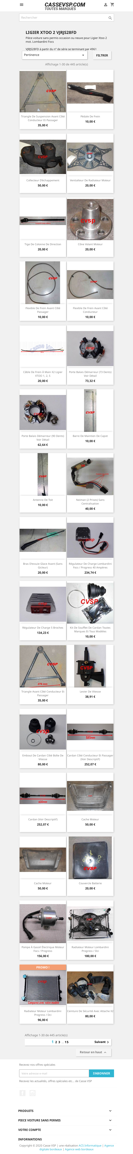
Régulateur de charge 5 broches (42, 627)
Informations (30, 1139)
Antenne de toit (43, 500)
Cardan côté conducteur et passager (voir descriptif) (90, 757)
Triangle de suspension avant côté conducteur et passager (43, 118)
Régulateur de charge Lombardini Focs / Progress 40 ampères (90, 565)
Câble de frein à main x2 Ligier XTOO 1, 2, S (43, 373)
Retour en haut (93, 1052)
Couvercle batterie (90, 883)
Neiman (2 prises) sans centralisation (90, 501)
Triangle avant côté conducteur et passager (42, 693)
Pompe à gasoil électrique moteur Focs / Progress (43, 949)
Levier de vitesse (90, 691)
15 (67, 1042)
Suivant (102, 1042)
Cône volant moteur (90, 244)
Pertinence (55, 55)
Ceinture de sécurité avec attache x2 (90, 1011)
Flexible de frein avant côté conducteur (90, 310)
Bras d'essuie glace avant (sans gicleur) (43, 565)
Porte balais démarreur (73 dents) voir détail (90, 373)
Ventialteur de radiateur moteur (90, 180)
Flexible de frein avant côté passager (42, 310)
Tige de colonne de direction (43, 244)
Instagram (33, 1093)
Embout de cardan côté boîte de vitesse (42, 757)
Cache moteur (90, 819)
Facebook (22, 1093)
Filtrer (102, 55)
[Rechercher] (66, 17)
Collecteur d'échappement (42, 180)
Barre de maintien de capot (90, 436)
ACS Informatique (90, 1145)
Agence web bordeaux (79, 1149)
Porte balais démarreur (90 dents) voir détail (43, 437)
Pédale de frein (90, 116)
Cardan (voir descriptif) (42, 819)
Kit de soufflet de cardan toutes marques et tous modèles (90, 629)
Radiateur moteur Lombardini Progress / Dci (90, 949)
